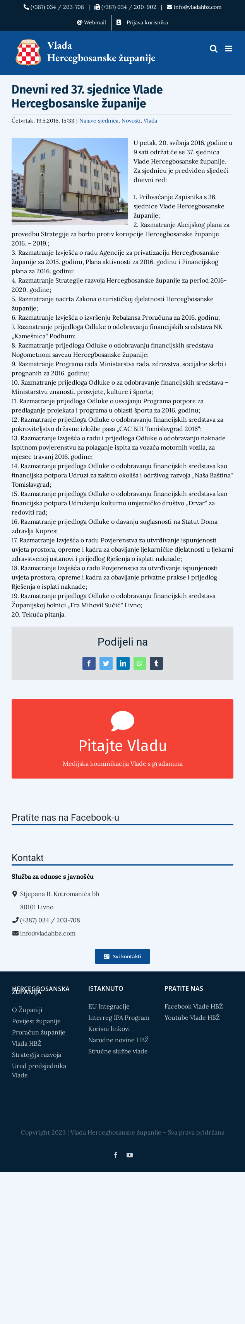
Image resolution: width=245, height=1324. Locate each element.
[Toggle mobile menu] (229, 48)
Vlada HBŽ (26, 1043)
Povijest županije (36, 1021)
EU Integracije (109, 1006)
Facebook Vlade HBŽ (193, 1006)
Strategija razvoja (36, 1054)
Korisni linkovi (109, 1029)
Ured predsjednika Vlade (39, 1070)
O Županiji (27, 1010)
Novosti (131, 120)
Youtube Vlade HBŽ (192, 1017)
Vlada (150, 120)
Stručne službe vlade (118, 1051)
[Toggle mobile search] (214, 48)
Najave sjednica (98, 120)
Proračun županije (38, 1032)
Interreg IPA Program (118, 1017)
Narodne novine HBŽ (118, 1040)
